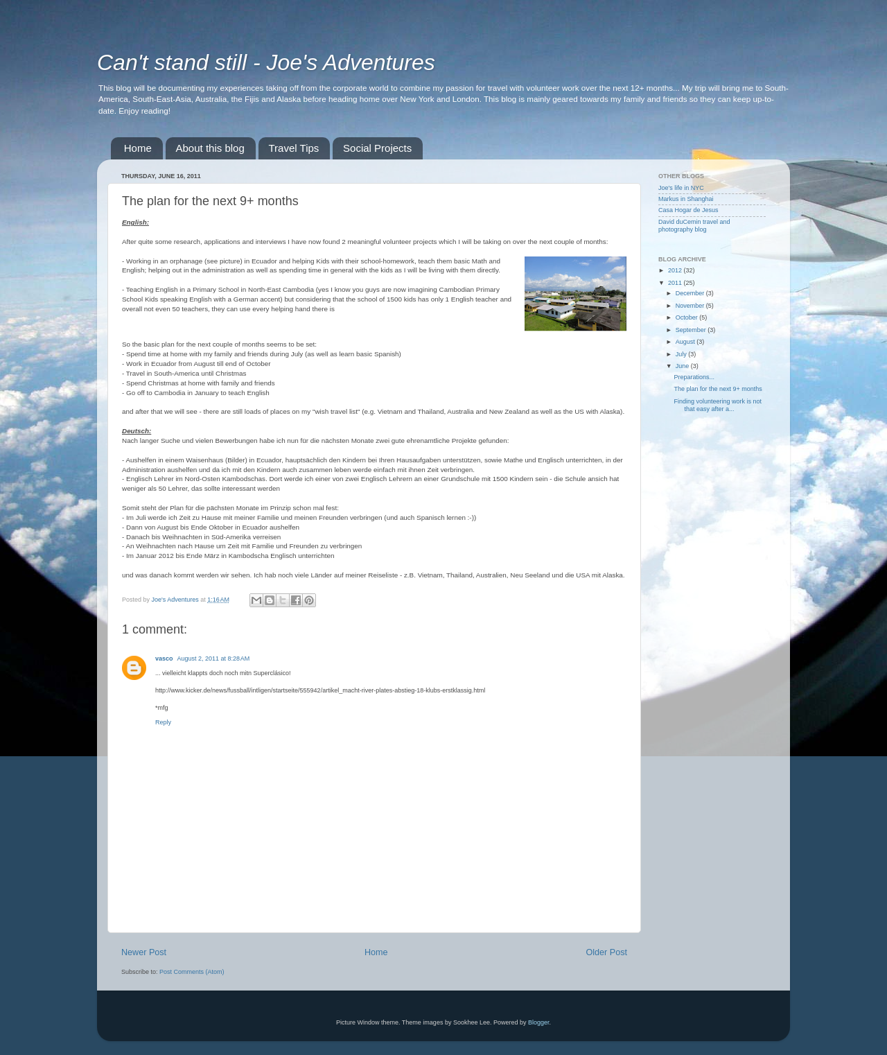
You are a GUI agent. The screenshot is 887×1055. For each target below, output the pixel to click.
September (692, 329)
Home (138, 148)
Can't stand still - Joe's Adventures (266, 62)
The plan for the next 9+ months (718, 388)
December (691, 293)
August (686, 341)
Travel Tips (294, 148)
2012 (676, 270)
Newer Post (143, 952)
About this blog (210, 148)
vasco (164, 658)
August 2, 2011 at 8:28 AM (213, 658)
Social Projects (377, 148)
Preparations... (694, 377)
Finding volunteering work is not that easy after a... (718, 405)
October (688, 317)
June (683, 366)
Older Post (607, 952)
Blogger (539, 1022)
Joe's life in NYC (681, 187)
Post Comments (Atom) (192, 971)
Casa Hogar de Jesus (688, 210)
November (691, 305)
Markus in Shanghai (686, 198)
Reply (163, 722)
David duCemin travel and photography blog (694, 225)
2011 (676, 282)
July (682, 354)
